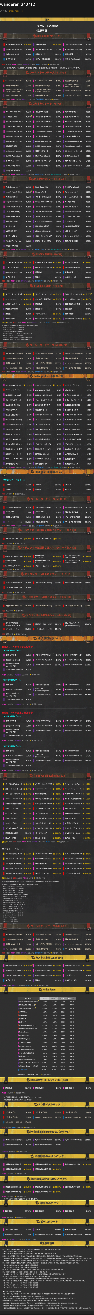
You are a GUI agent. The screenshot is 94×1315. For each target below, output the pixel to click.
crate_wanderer (16, 10)
